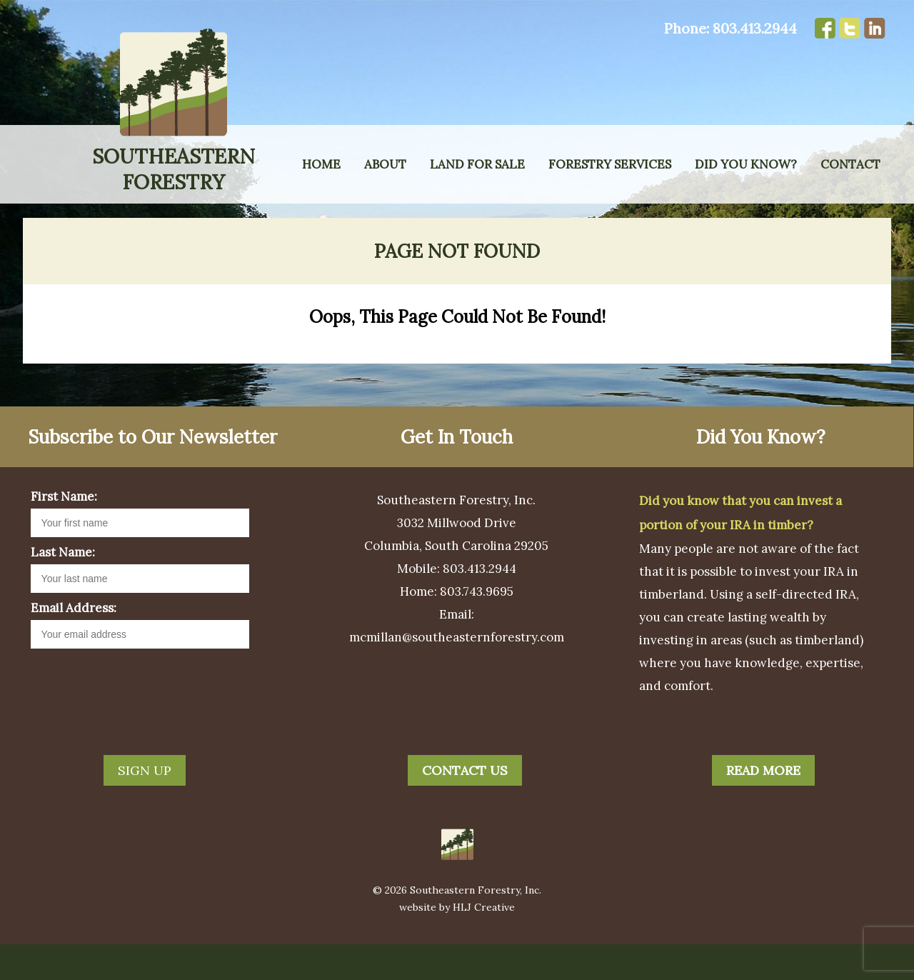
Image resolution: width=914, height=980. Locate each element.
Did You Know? (746, 164)
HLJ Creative (484, 942)
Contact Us (465, 806)
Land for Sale (477, 164)
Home (321, 164)
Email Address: (73, 643)
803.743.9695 (476, 627)
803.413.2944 (755, 28)
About (385, 164)
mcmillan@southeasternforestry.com (456, 673)
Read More (763, 806)
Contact (850, 164)
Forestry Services (609, 164)
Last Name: (63, 588)
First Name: (64, 532)
